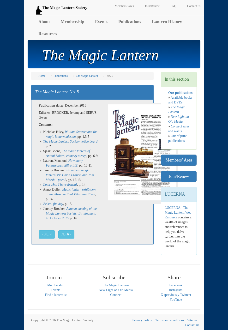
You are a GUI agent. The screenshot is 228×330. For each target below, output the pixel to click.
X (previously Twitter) (176, 295)
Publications (129, 21)
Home (41, 76)
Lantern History (167, 21)
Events (101, 21)
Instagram (176, 290)
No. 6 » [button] (66, 234)
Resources (47, 33)
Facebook (175, 285)
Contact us (193, 6)
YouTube (176, 299)
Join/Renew (152, 6)
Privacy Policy (142, 320)
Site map (193, 320)
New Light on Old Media (116, 290)
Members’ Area (124, 6)
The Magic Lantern (116, 285)
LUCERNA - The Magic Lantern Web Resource (178, 212)
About (44, 21)
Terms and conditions (169, 320)
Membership (72, 21)
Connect (115, 295)
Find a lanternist (56, 295)
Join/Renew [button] (179, 176)
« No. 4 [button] (47, 234)
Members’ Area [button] (178, 160)
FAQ (173, 6)
